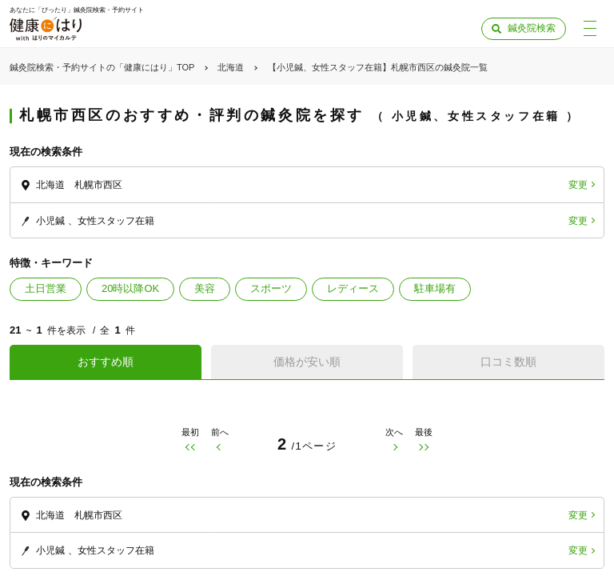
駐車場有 (435, 288)
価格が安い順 (307, 361)
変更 (578, 185)
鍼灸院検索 (532, 28)
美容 (204, 288)
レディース (353, 288)
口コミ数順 (508, 361)
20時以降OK (130, 288)
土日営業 (45, 288)
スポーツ (271, 288)
